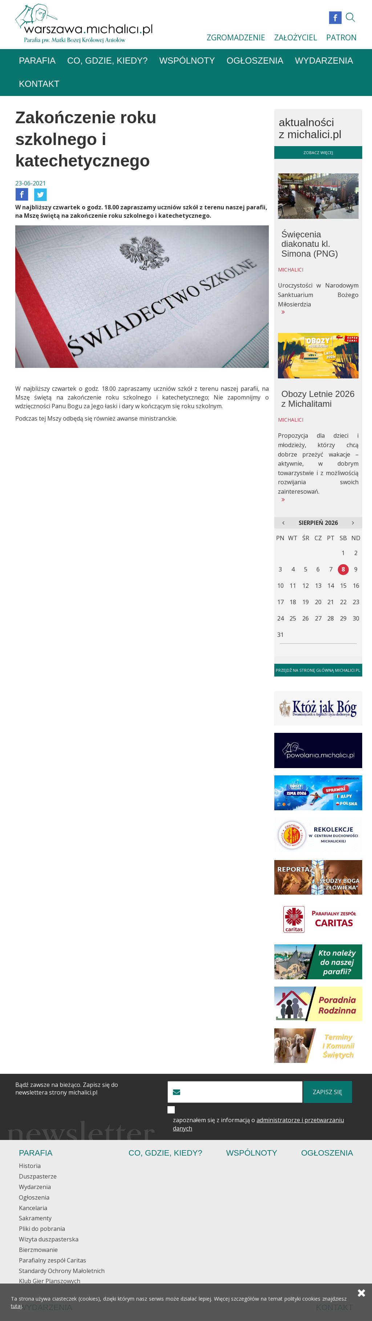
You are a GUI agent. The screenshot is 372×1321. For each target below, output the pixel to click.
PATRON (341, 37)
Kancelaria (33, 1208)
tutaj (16, 1306)
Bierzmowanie (38, 1250)
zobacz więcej (318, 152)
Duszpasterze (38, 1177)
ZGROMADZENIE (236, 37)
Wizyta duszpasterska (48, 1240)
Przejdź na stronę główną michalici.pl (318, 670)
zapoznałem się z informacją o (258, 1124)
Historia (30, 1166)
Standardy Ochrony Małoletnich (62, 1271)
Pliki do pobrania (42, 1229)
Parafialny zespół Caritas (52, 1261)
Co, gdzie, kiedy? (107, 61)
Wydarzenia (324, 61)
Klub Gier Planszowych (49, 1281)
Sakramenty (35, 1218)
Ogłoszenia (255, 61)
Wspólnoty (187, 61)
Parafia (37, 61)
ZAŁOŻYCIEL (295, 37)
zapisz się (327, 1092)
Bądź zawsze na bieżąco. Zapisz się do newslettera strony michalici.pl (66, 1089)
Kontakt (39, 84)
